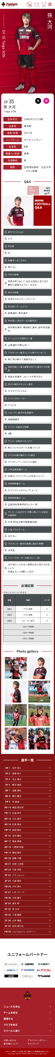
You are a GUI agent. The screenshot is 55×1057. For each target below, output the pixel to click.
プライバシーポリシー (38, 1040)
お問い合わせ (10, 1040)
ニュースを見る (27, 1006)
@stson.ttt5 (47, 101)
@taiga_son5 (39, 101)
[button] (46, 190)
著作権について (11, 1043)
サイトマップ (33, 1043)
